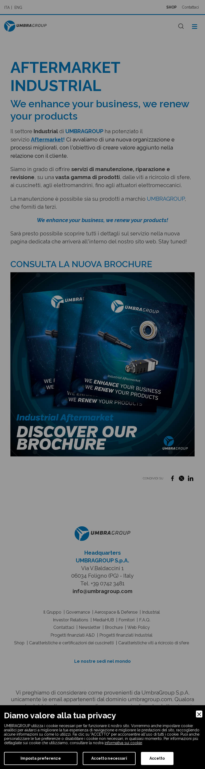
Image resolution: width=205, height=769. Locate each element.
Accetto (157, 758)
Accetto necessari (109, 758)
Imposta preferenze (41, 758)
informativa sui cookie (123, 743)
